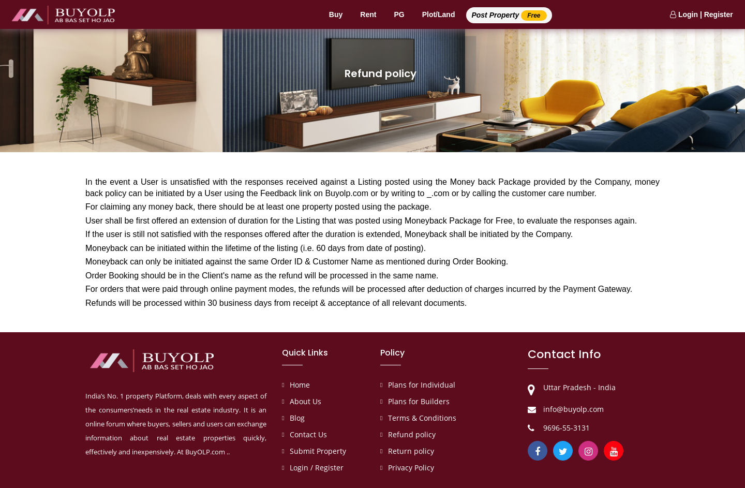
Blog (297, 418)
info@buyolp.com (573, 409)
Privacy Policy (411, 467)
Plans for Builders (419, 401)
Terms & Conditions (422, 418)
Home (300, 385)
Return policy (411, 451)
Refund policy (412, 434)
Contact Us (308, 434)
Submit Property (318, 451)
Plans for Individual (421, 385)
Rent (368, 14)
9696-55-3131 (566, 428)
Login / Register (317, 467)
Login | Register (701, 14)
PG (399, 14)
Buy (335, 14)
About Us (305, 401)
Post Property (508, 15)
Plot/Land (438, 14)
